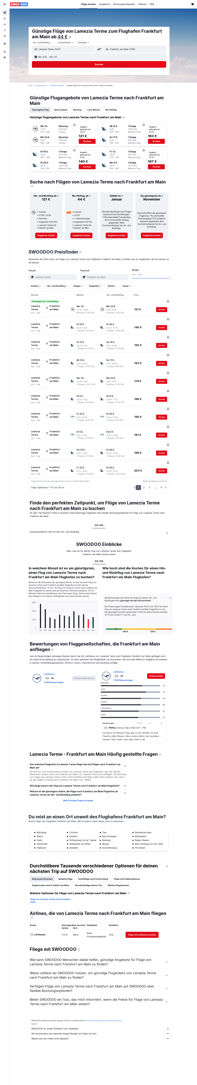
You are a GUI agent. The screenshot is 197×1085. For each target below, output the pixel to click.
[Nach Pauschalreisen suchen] (4, 30)
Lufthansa (53, 643)
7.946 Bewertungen (58, 651)
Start (35, 85)
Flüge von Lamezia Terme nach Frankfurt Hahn (55, 869)
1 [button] (142, 456)
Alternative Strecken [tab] (46, 848)
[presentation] (74, 37)
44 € (67, 36)
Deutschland (45, 85)
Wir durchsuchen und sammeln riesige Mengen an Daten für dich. (105, 1002)
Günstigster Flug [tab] (44, 110)
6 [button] (165, 456)
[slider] (174, 278)
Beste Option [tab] (65, 110)
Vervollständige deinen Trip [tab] (92, 854)
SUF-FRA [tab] (103, 494)
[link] (50, 235)
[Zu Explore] (4, 36)
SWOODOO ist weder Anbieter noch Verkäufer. (105, 997)
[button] (5, 4)
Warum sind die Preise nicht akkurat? (105, 1007)
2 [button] (148, 456)
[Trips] (4, 44)
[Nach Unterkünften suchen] (4, 18)
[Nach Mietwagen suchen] (4, 24)
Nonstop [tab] (82, 110)
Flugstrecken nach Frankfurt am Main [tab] (54, 854)
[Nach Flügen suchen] (4, 12)
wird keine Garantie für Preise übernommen (108, 990)
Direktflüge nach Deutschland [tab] (97, 848)
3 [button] (154, 456)
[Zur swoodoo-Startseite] (19, 4)
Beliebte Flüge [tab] (70, 848)
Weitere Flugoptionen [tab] (122, 854)
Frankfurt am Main (61, 85)
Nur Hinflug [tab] (115, 110)
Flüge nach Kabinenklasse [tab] (131, 848)
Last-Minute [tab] (98, 110)
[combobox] (47, 42)
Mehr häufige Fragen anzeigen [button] (82, 770)
